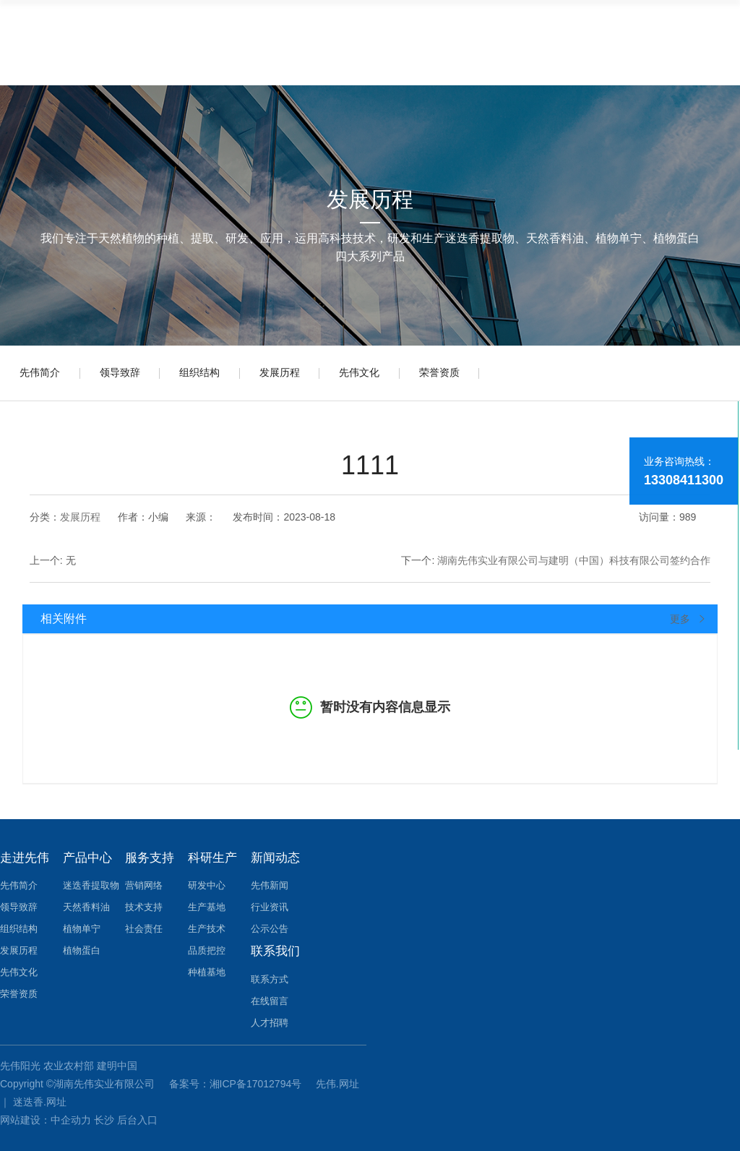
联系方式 (269, 974)
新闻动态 (275, 855)
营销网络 (144, 883)
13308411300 (683, 480)
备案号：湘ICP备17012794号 (237, 1078)
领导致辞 (126, 374)
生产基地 (206, 904)
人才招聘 (269, 1017)
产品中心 (87, 855)
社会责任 (144, 926)
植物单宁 (81, 926)
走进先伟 (24, 855)
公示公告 (269, 926)
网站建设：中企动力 (45, 1115)
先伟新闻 (269, 883)
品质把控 (206, 948)
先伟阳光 (20, 1060)
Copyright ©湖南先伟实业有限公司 (79, 1078)
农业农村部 (68, 1060)
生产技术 (206, 926)
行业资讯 (269, 904)
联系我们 (275, 946)
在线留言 (269, 995)
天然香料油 (86, 904)
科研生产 (212, 855)
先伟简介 (42, 374)
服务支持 (149, 855)
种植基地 (206, 969)
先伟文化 (377, 374)
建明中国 (117, 1060)
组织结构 (209, 374)
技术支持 (144, 904)
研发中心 (206, 883)
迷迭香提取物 (91, 883)
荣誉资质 (461, 374)
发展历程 (293, 374)
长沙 (104, 1115)
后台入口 (137, 1115)
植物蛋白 (81, 948)
